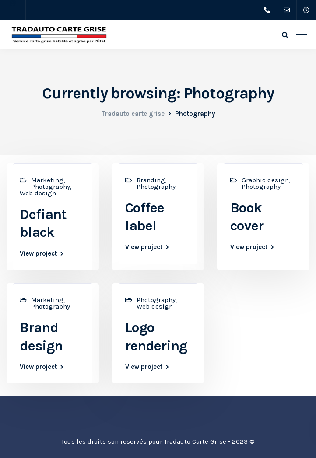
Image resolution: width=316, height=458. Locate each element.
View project (38, 253)
